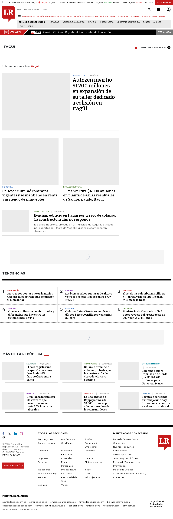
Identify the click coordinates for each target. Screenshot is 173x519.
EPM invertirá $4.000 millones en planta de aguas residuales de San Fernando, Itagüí (89, 195)
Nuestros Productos (123, 447)
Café (22, 26)
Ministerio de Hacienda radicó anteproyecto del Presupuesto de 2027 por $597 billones (144, 314)
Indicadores (44, 469)
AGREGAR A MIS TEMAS (155, 47)
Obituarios (66, 473)
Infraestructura (68, 469)
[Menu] (19, 16)
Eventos (89, 458)
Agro (30, 26)
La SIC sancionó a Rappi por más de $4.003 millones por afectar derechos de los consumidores (97, 403)
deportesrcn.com (29, 509)
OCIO (59, 16)
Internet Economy (47, 473)
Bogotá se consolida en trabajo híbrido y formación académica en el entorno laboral (156, 401)
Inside (88, 469)
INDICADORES (150, 16)
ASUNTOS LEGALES (119, 16)
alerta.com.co (9, 509)
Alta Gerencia (68, 439)
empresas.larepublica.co (63, 502)
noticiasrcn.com (111, 505)
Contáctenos (120, 450)
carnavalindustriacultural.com (50, 505)
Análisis (88, 439)
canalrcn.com (76, 505)
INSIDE (162, 16)
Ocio (87, 473)
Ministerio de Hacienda (128, 22)
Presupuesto (107, 22)
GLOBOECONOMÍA (72, 16)
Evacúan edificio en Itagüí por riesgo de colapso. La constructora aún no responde (75, 217)
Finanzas (42, 462)
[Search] (149, 9)
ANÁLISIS (104, 16)
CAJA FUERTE (136, 16)
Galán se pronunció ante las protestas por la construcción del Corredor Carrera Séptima (98, 373)
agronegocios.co (38, 502)
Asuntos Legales (46, 443)
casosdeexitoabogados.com (17, 505)
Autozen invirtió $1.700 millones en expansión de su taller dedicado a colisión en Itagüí (93, 94)
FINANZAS (27, 16)
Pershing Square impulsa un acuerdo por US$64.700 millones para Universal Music (154, 377)
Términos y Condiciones (125, 458)
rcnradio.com (93, 505)
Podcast (42, 477)
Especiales (66, 458)
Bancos (146, 22)
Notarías (54, 22)
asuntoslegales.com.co (14, 502)
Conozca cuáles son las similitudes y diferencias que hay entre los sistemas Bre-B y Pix (31, 314)
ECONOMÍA (38, 16)
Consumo (43, 450)
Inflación (92, 22)
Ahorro (157, 22)
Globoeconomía (93, 462)
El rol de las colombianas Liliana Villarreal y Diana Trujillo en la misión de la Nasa (144, 296)
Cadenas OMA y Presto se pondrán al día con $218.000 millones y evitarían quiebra (88, 314)
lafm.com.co (129, 505)
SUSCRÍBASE (164, 2)
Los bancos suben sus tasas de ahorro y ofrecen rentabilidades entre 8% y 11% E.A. (88, 296)
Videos (64, 485)
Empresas (43, 458)
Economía (90, 450)
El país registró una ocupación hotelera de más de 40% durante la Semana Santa (39, 373)
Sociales (42, 485)
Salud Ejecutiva (92, 477)
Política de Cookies (123, 469)
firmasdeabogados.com (91, 502)
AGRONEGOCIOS (90, 16)
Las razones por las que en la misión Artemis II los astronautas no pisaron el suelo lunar (30, 296)
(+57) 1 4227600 (11, 454)
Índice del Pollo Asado (73, 22)
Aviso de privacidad (123, 454)
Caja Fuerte (67, 443)
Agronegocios (45, 439)
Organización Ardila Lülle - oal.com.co (157, 504)
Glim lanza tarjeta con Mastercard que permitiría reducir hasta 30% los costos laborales (40, 403)
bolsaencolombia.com (119, 502)
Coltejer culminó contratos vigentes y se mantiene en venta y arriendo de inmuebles (30, 195)
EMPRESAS (50, 16)
